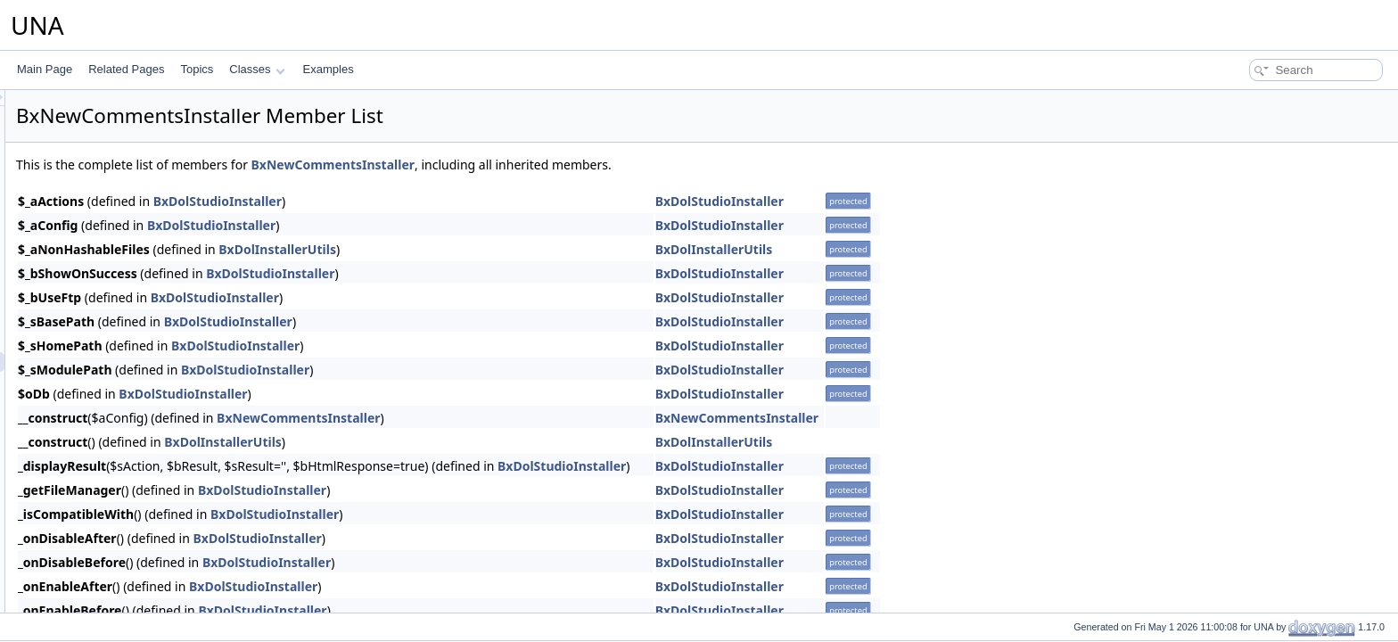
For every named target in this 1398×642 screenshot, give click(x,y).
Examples (328, 69)
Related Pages (126, 69)
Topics (196, 69)
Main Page (44, 69)
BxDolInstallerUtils (500, 249)
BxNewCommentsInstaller (555, 164)
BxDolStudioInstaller (440, 201)
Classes (256, 69)
